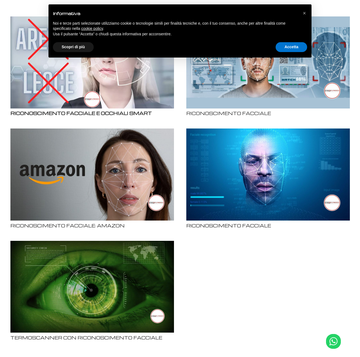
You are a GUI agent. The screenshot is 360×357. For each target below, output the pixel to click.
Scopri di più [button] (73, 47)
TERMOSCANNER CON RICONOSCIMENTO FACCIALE (86, 338)
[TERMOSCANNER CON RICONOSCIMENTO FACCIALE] (92, 244)
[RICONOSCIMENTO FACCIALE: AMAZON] (92, 132)
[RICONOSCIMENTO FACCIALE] (268, 132)
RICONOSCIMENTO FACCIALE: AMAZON (67, 226)
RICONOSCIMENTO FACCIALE (228, 113)
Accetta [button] (291, 47)
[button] (304, 13)
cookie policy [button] (92, 28)
